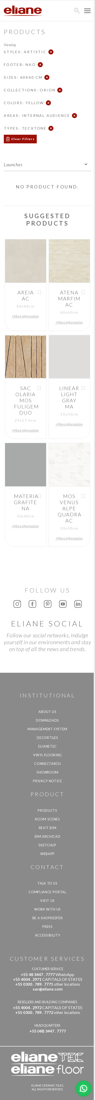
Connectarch (47, 764)
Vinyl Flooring (47, 755)
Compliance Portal (47, 892)
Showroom (47, 772)
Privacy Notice (47, 781)
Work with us (47, 909)
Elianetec (47, 746)
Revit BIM (47, 828)
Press (47, 927)
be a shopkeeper (47, 918)
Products (47, 810)
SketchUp (47, 845)
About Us (47, 712)
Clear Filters (23, 139)
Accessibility (47, 935)
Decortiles (47, 738)
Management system (47, 729)
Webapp (47, 854)
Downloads (47, 720)
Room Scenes (47, 819)
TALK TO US (47, 883)
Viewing (10, 45)
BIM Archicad (48, 836)
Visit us (47, 901)
